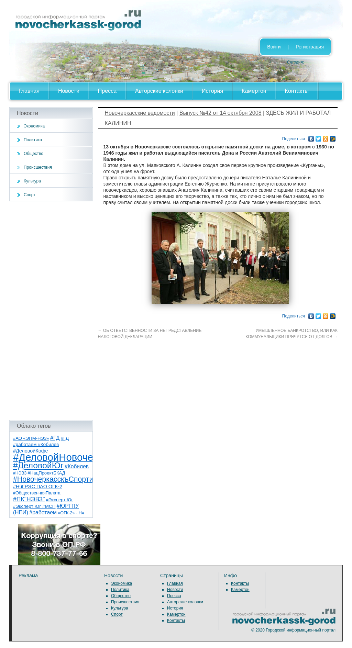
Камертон (254, 91)
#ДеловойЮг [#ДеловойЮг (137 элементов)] (38, 465)
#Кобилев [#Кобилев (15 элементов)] (77, 466)
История (212, 91)
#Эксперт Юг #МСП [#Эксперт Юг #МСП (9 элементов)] (34, 506)
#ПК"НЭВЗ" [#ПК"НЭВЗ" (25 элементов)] (29, 499)
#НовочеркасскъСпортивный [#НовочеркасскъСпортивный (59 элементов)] (62, 479)
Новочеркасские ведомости (140, 113)
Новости (68, 91)
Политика (33, 139)
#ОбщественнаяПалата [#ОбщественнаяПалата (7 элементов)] (36, 493)
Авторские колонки (159, 91)
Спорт (29, 194)
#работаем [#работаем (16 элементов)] (43, 512)
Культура (32, 181)
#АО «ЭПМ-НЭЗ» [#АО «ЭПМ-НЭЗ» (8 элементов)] (31, 438)
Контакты (297, 91)
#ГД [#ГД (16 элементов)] (54, 438)
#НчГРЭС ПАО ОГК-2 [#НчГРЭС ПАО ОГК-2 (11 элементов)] (37, 486)
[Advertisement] (51, 311)
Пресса (107, 91)
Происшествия (38, 167)
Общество (33, 153)
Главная (29, 91)
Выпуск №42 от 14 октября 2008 (220, 113)
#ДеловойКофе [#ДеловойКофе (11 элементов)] (30, 451)
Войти (273, 46)
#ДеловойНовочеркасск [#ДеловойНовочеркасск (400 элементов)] (68, 457)
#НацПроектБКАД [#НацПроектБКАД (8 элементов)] (46, 473)
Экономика (34, 126)
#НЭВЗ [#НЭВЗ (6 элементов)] (19, 473)
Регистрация (310, 46)
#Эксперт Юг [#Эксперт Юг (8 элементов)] (59, 499)
